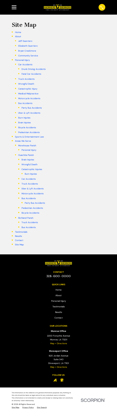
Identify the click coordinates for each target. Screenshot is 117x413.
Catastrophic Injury (27, 88)
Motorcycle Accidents (29, 98)
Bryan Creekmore (27, 50)
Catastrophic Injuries (31, 169)
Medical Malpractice (28, 93)
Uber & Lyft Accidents (29, 113)
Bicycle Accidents (27, 127)
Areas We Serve (23, 141)
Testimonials (21, 232)
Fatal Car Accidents (31, 74)
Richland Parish (25, 218)
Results (18, 236)
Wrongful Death (26, 83)
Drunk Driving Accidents (33, 69)
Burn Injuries (24, 117)
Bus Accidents (25, 103)
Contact (19, 240)
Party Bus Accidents (31, 107)
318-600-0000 (58, 276)
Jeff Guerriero (25, 41)
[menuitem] (15, 407)
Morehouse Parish (27, 145)
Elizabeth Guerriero (28, 45)
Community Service (28, 55)
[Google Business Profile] (61, 380)
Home (18, 32)
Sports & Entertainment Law (29, 136)
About (18, 36)
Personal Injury (22, 60)
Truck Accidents (26, 79)
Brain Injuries (24, 122)
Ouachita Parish (26, 155)
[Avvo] (55, 380)
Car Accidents (25, 64)
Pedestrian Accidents (29, 132)
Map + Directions (58, 343)
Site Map (19, 244)
